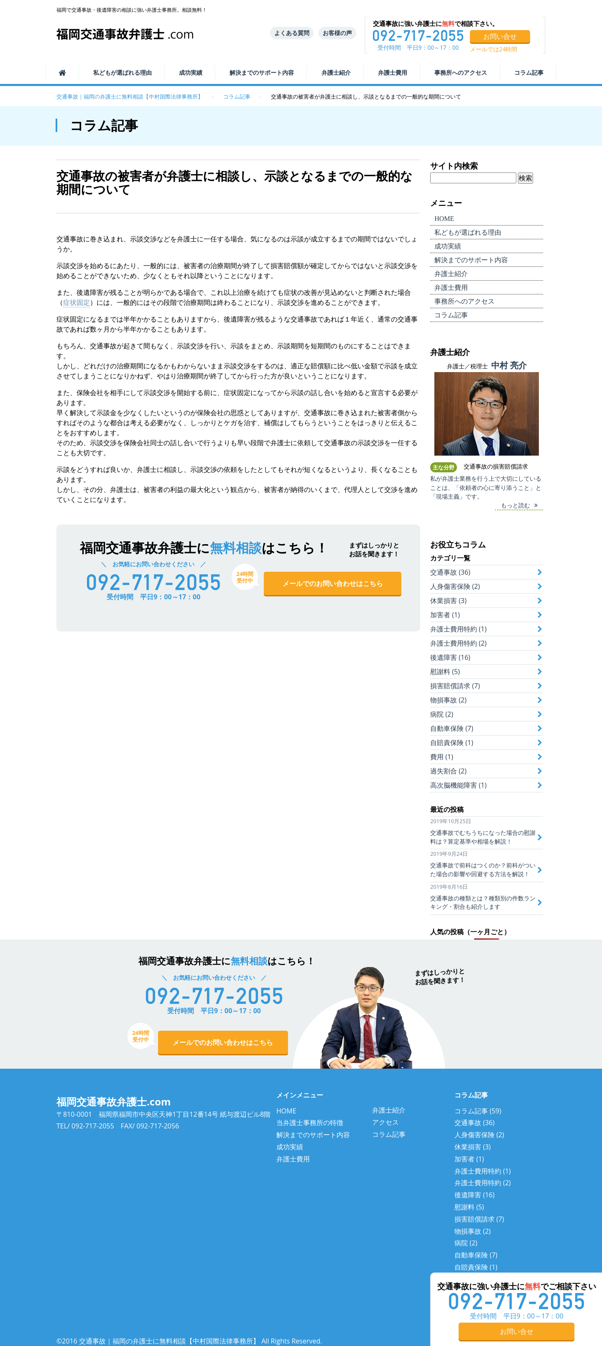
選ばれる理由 (122, 72)
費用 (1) (441, 756)
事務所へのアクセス (460, 72)
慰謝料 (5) (445, 671)
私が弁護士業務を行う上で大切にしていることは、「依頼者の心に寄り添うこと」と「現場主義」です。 (485, 487)
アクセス (385, 1122)
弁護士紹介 (336, 72)
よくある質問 (291, 33)
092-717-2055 (92, 1126)
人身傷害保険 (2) (455, 586)
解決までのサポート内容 (313, 1134)
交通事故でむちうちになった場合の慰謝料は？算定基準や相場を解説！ (483, 837)
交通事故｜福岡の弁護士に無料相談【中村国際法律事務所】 (129, 96)
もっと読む (515, 505)
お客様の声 (337, 33)
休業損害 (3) (448, 600)
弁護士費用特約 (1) (458, 629)
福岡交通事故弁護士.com (113, 1101)
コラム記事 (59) (477, 1110)
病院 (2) (441, 714)
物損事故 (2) (448, 700)
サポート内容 (262, 72)
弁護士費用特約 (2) (458, 643)
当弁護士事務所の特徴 (309, 1122)
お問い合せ (500, 36)
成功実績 (190, 72)
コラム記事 (528, 72)
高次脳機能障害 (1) (458, 785)
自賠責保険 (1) (451, 742)
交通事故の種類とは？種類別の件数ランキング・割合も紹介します (483, 902)
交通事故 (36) (450, 572)
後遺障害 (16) (450, 657)
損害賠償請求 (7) (455, 685)
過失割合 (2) (448, 771)
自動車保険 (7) (451, 728)
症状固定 (76, 302)
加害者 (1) (445, 614)
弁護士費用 (392, 72)
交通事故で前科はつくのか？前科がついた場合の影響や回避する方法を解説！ (483, 869)
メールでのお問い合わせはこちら (333, 583)
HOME (286, 1110)
